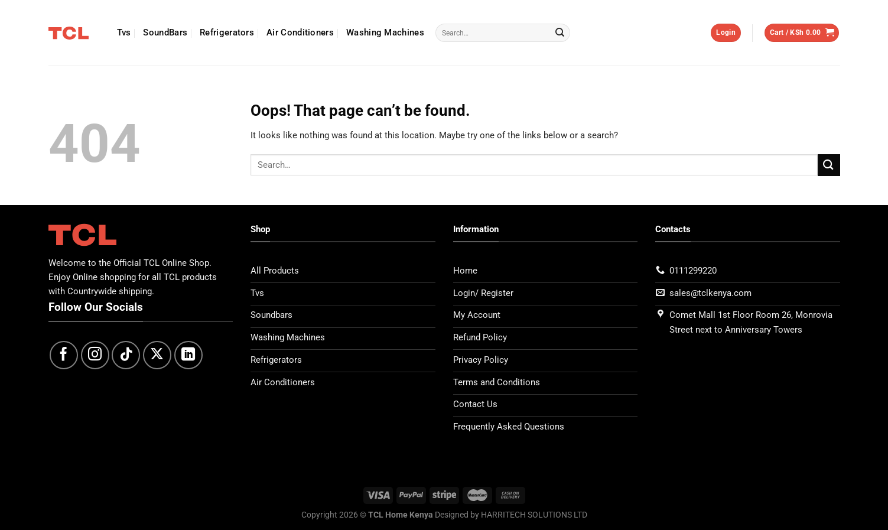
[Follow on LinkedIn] (188, 355)
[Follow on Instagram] (95, 355)
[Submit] (560, 33)
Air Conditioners (300, 32)
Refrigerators (227, 32)
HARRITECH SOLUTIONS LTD (534, 514)
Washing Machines (385, 32)
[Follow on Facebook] (64, 355)
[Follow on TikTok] (126, 355)
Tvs (124, 32)
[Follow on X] (157, 355)
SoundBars (165, 32)
